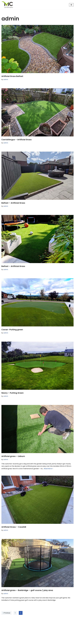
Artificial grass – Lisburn (13, 456)
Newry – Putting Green (12, 393)
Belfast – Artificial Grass (13, 203)
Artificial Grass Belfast (12, 76)
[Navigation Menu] (71, 4)
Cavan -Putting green (12, 329)
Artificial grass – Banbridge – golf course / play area (27, 590)
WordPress (20, 624)
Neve (3, 624)
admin (6, 79)
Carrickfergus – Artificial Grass (16, 139)
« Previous (6, 613)
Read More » (48, 469)
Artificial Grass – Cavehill (13, 527)
